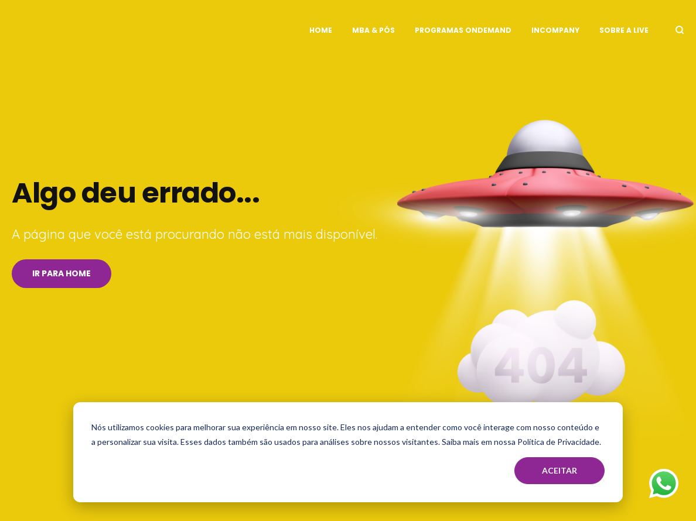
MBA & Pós (373, 30)
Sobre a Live (624, 30)
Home (320, 30)
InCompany (555, 30)
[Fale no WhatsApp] (663, 486)
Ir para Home (61, 273)
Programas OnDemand (463, 30)
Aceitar (559, 470)
